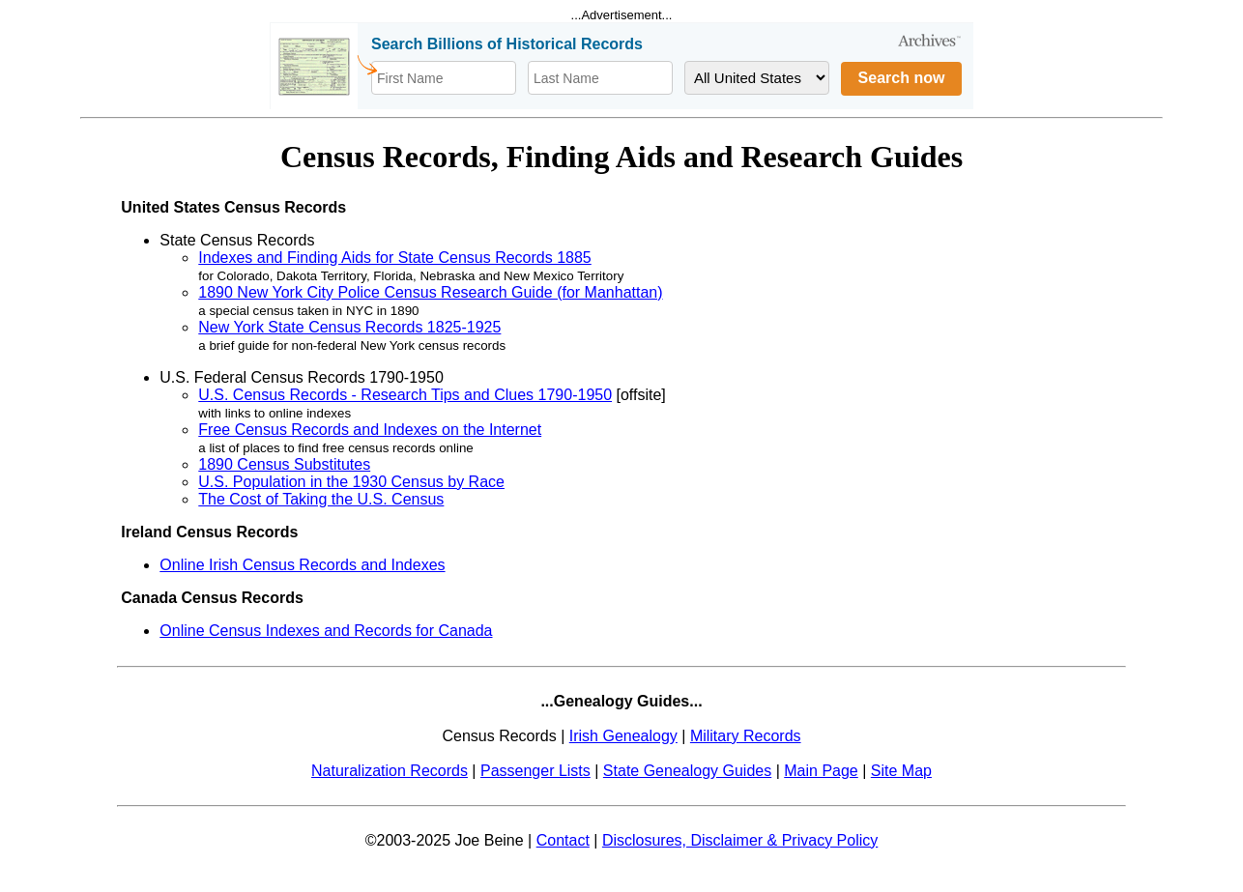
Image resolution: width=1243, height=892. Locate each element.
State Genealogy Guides (687, 771)
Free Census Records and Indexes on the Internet (369, 429)
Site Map (901, 771)
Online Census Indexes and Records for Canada (325, 630)
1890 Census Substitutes (284, 464)
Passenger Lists (535, 771)
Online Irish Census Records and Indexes (302, 565)
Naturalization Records (389, 771)
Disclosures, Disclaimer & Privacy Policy (740, 840)
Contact (563, 840)
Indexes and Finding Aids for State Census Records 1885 (394, 257)
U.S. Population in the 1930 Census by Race (351, 482)
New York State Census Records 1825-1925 (349, 327)
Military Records (745, 736)
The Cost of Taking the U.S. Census (321, 499)
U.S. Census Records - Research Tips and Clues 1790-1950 (405, 395)
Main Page (821, 771)
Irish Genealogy (623, 736)
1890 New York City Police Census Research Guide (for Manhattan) (430, 292)
